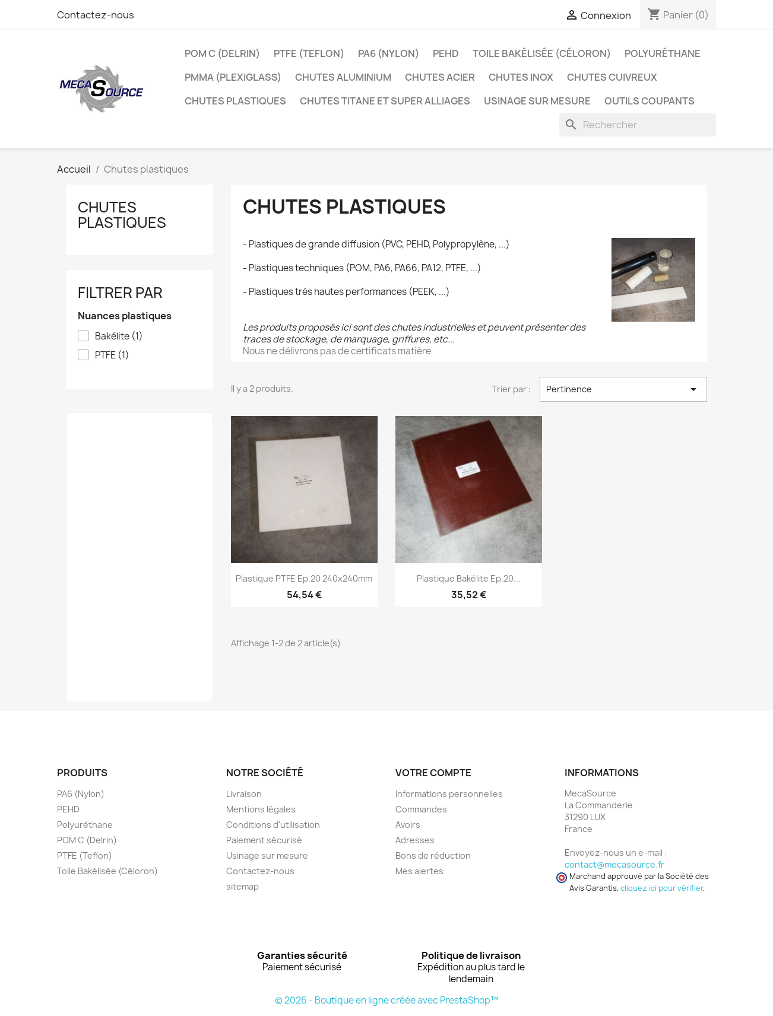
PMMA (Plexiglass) (233, 77)
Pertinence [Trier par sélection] (623, 389)
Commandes (421, 809)
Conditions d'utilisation (273, 824)
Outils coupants (649, 100)
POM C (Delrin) (222, 53)
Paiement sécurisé (264, 840)
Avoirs (407, 824)
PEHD (446, 53)
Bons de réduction (433, 855)
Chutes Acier (440, 77)
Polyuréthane (663, 53)
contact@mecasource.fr (614, 864)
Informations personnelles (449, 793)
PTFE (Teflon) (309, 53)
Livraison (244, 793)
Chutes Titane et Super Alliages (385, 100)
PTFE (112, 355)
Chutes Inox (521, 77)
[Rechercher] (637, 124)
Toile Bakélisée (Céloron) (542, 53)
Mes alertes (419, 871)
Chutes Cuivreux (612, 77)
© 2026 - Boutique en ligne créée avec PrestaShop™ (387, 1000)
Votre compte (433, 772)
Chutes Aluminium (343, 77)
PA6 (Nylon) (388, 53)
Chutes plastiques (235, 100)
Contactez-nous (95, 14)
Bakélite (119, 336)
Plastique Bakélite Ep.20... (469, 578)
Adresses (415, 840)
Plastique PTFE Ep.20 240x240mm (304, 578)
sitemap (242, 886)
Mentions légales (261, 809)
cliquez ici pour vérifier (661, 888)
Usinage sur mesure (537, 100)
